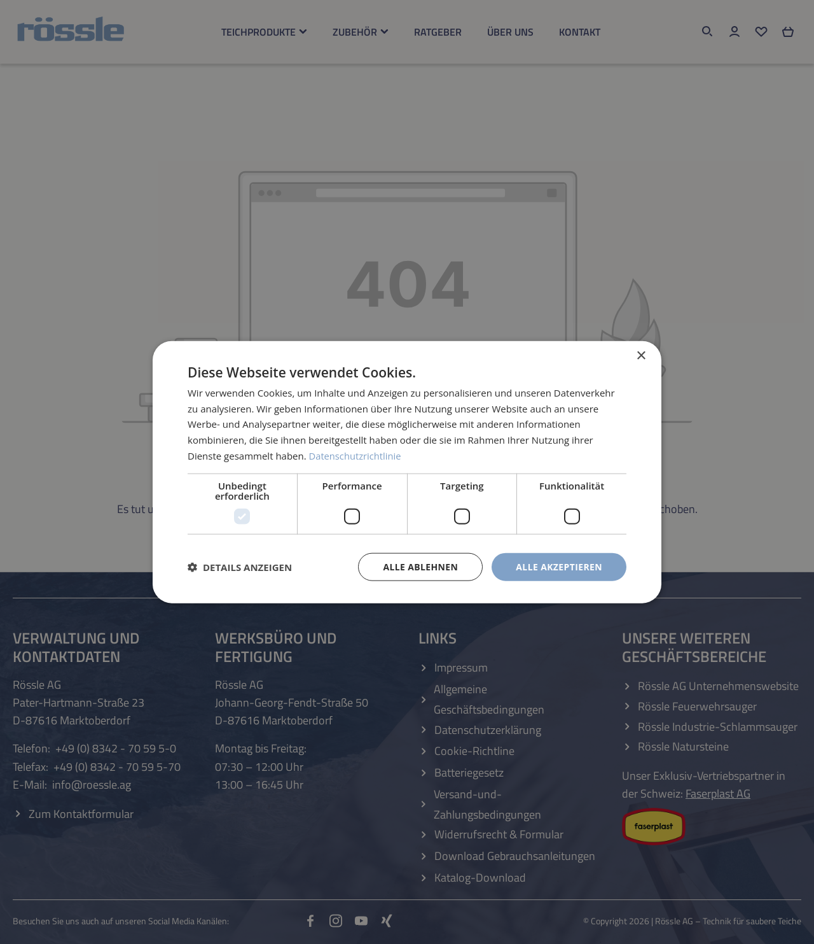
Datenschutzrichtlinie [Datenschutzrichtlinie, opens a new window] (356, 455)
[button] (240, 567)
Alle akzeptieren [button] (559, 566)
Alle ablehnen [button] (420, 566)
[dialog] (407, 472)
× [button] (640, 355)
